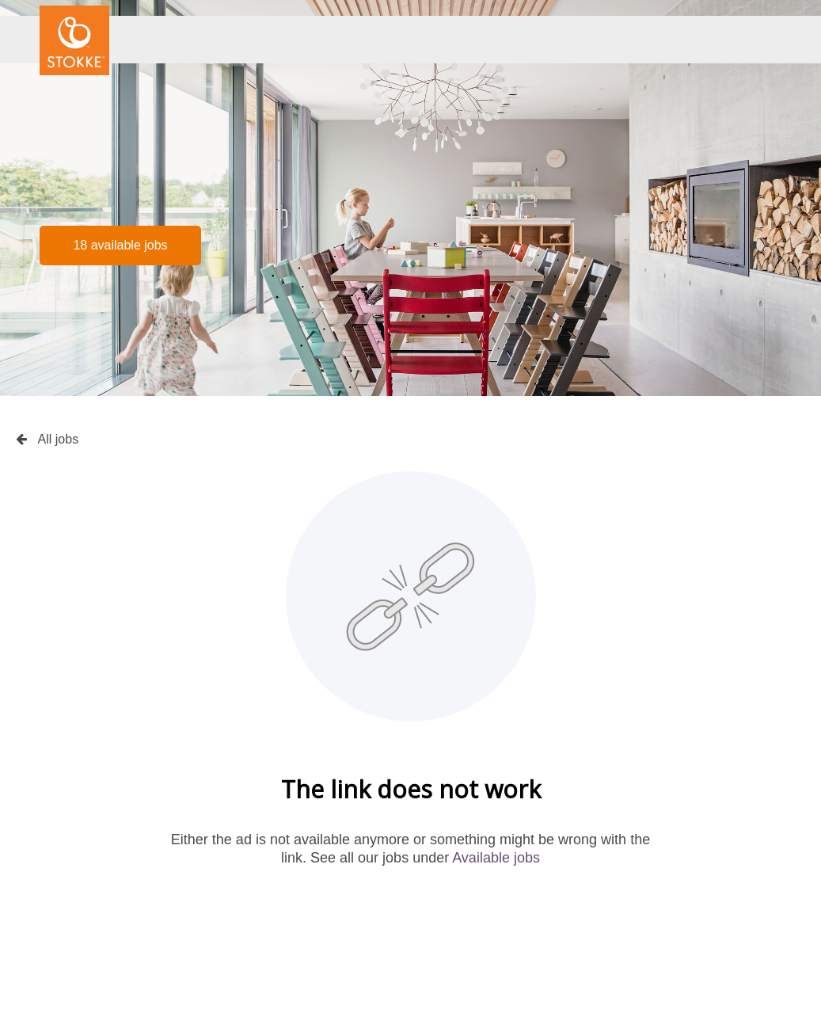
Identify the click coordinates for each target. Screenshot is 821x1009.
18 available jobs (120, 245)
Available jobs (496, 858)
